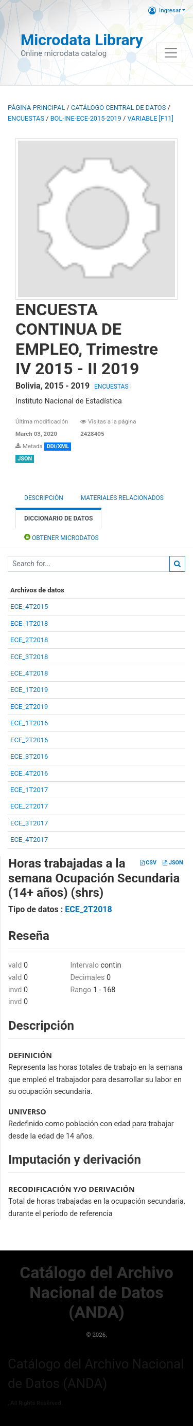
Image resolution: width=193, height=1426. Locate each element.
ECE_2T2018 (29, 640)
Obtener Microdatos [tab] (61, 537)
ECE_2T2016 (29, 740)
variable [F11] (150, 118)
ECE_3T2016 (29, 756)
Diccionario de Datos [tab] (58, 518)
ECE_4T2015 (29, 606)
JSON (173, 862)
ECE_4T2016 (29, 773)
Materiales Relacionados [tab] (122, 498)
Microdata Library (82, 40)
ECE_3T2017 (29, 823)
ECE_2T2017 (29, 806)
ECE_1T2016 (29, 723)
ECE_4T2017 (29, 839)
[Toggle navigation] (170, 53)
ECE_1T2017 (29, 790)
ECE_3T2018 (29, 657)
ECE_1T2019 (29, 689)
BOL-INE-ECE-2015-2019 (85, 118)
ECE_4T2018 (29, 673)
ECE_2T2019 (29, 706)
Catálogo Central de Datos (118, 107)
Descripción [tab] (43, 498)
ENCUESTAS (26, 118)
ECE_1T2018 (29, 623)
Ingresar (164, 10)
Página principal (36, 107)
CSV (148, 862)
